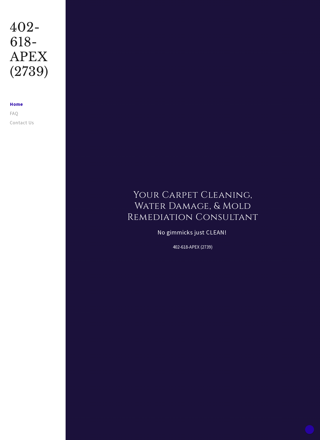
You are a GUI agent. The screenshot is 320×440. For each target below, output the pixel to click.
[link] (33, 74)
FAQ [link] (14, 113)
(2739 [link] (205, 247)
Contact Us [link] (22, 123)
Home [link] (16, 104)
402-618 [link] (180, 247)
